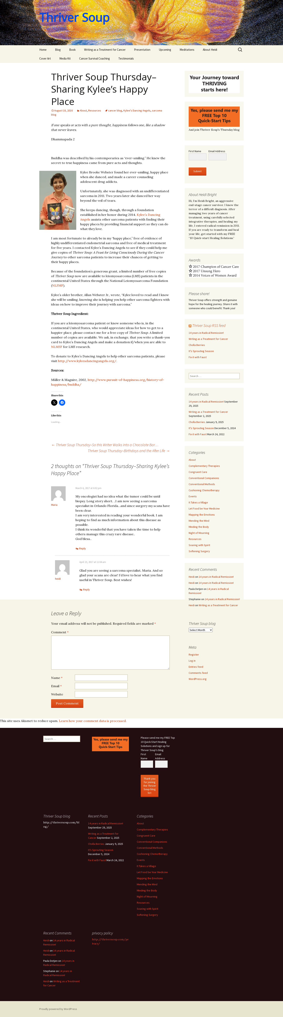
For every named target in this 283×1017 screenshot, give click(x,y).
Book (72, 49)
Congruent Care (198, 472)
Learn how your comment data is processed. (93, 721)
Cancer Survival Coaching (94, 58)
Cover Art (45, 58)
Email (56, 686)
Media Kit (65, 58)
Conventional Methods (202, 484)
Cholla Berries (197, 345)
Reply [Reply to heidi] (86, 589)
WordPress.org (198, 679)
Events (193, 496)
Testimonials (126, 58)
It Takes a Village (198, 502)
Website (57, 694)
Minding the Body (199, 527)
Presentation (142, 49)
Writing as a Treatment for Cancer (105, 49)
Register (194, 654)
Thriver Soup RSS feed (209, 325)
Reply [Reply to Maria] (82, 548)
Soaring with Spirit (199, 545)
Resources (94, 110)
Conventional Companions (204, 478)
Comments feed (198, 673)
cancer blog (115, 110)
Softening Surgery (199, 551)
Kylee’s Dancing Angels (137, 110)
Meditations (187, 49)
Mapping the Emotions (202, 514)
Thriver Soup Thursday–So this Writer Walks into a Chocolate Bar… (104, 444)
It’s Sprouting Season (201, 351)
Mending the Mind (199, 520)
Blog (58, 49)
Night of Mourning (199, 533)
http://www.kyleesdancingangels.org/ (87, 361)
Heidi (192, 576)
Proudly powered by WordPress (58, 1009)
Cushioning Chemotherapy (204, 490)
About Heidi (210, 49)
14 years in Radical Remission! (206, 333)
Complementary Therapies (204, 466)
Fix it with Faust (198, 357)
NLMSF (56, 347)
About (83, 110)
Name (56, 678)
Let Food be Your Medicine (204, 508)
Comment (60, 632)
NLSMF (57, 285)
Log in (192, 660)
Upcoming (165, 49)
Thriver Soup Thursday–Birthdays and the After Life (129, 450)
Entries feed (196, 666)
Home (43, 49)
